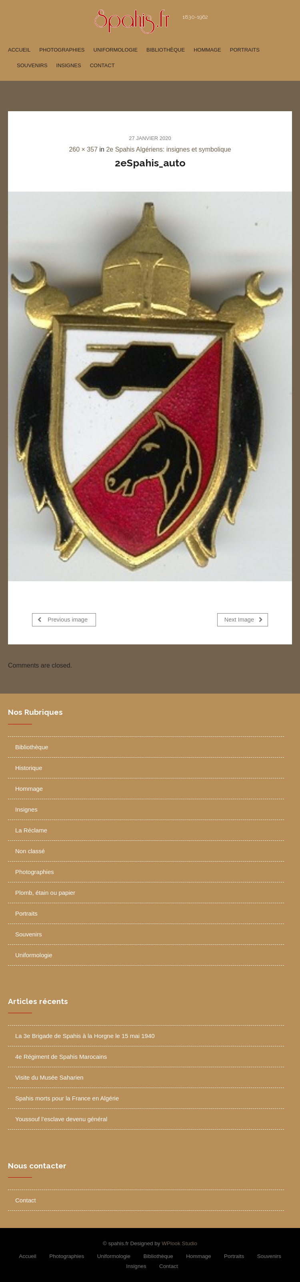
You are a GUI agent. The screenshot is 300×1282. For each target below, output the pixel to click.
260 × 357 (83, 149)
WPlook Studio (179, 1241)
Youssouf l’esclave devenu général (61, 1117)
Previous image (63, 619)
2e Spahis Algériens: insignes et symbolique (168, 149)
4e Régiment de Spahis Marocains (61, 1055)
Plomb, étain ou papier (45, 890)
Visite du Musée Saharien (49, 1075)
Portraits (245, 50)
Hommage (207, 50)
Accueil (19, 50)
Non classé (30, 849)
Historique (28, 765)
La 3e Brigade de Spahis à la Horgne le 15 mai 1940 (85, 1034)
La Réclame (31, 828)
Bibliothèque (165, 50)
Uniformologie (116, 50)
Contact (102, 65)
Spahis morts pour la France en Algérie (67, 1096)
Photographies (61, 50)
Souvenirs (32, 65)
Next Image (243, 619)
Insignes (68, 65)
